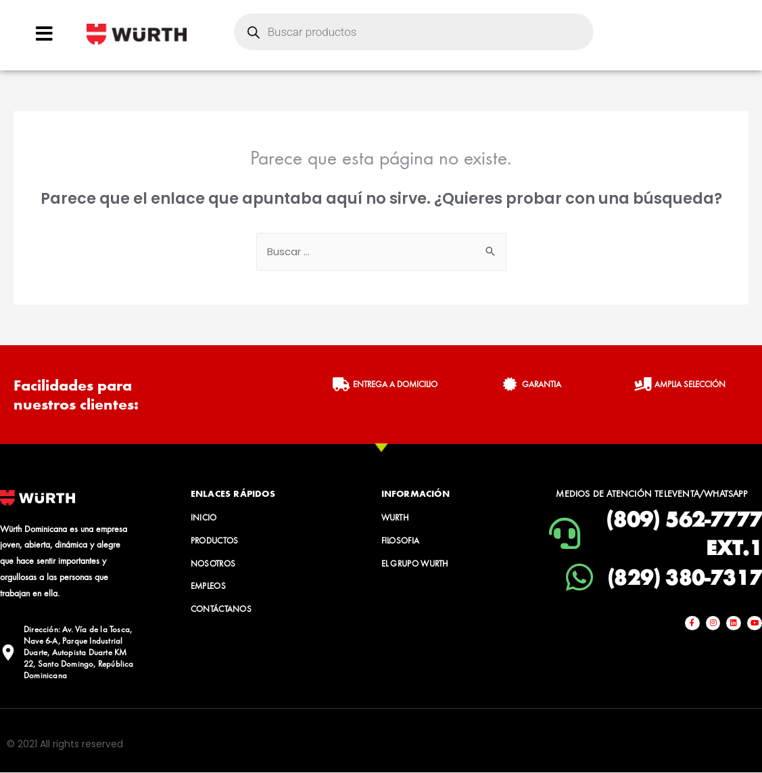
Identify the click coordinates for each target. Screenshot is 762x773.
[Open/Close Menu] (44, 33)
